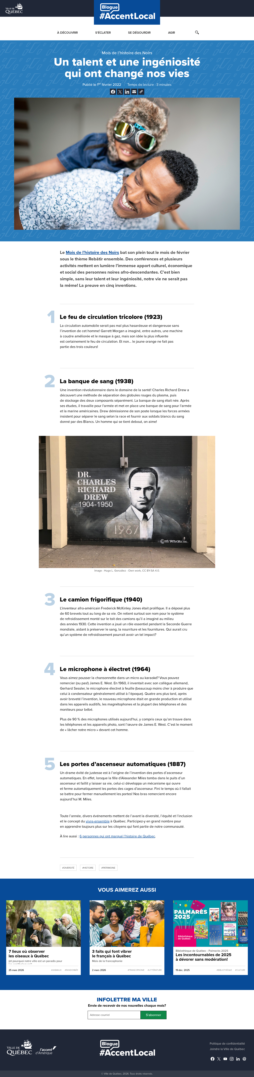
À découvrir (67, 33)
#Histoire (87, 867)
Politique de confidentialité (227, 1043)
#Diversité (68, 867)
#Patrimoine (108, 867)
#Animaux (56, 970)
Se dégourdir (139, 33)
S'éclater (103, 33)
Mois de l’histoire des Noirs (92, 252)
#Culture (240, 970)
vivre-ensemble (98, 821)
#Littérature (155, 970)
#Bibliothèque (224, 970)
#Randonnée (71, 970)
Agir (171, 33)
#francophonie (136, 970)
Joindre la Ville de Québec (227, 1049)
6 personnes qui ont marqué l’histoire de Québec (117, 836)
